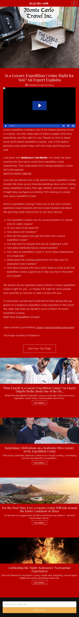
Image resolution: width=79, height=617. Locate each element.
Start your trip (39, 610)
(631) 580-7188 (39, 3)
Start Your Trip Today (39, 348)
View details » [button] (39, 403)
